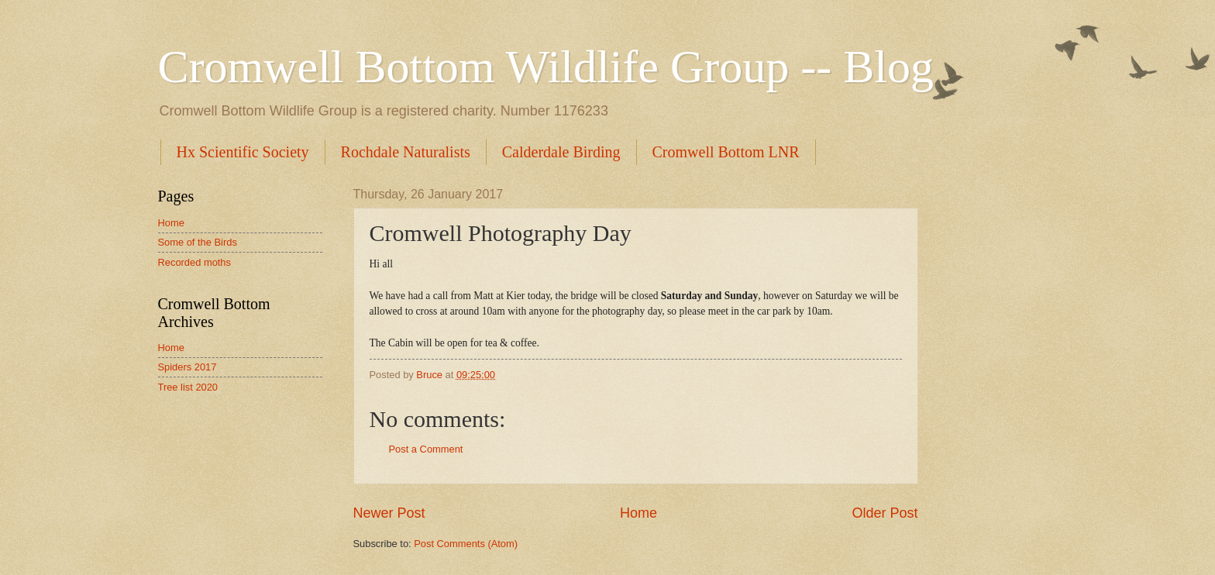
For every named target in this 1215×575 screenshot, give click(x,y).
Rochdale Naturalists (405, 151)
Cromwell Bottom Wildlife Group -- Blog (546, 66)
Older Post (884, 513)
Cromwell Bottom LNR (726, 151)
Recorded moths (194, 262)
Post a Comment (426, 449)
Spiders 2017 (187, 367)
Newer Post (389, 513)
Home (638, 513)
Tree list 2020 (188, 387)
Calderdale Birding (561, 151)
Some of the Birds (197, 242)
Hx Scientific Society (243, 151)
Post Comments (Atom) (466, 543)
